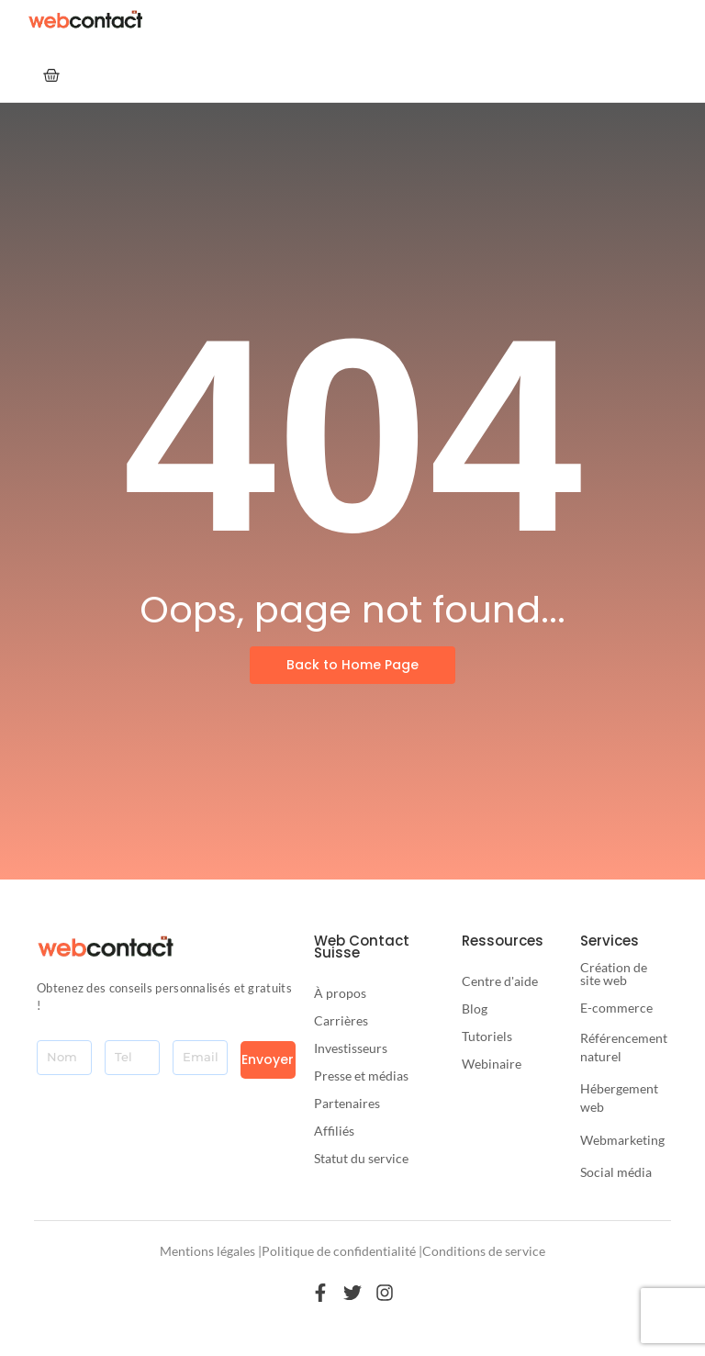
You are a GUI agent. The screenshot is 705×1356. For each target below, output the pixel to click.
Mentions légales (207, 1251)
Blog (474, 1008)
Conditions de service (483, 1251)
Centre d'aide (500, 981)
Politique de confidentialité (339, 1251)
